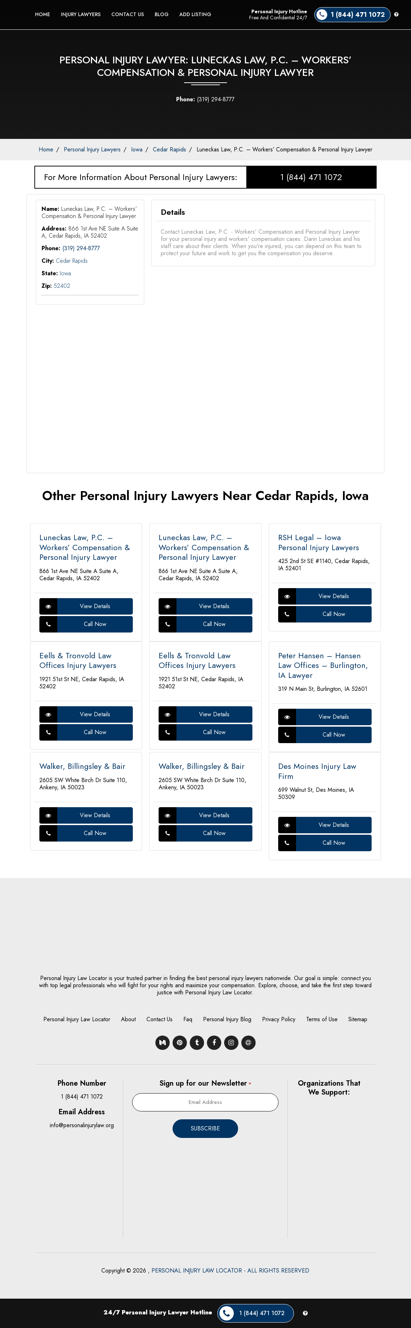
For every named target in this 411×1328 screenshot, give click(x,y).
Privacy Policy (278, 1019)
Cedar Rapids (169, 149)
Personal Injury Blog (227, 1019)
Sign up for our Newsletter (205, 1083)
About (128, 1019)
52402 (62, 286)
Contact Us (127, 14)
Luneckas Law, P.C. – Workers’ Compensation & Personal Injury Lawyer (284, 149)
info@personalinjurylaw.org (82, 1125)
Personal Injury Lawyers (92, 149)
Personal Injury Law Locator (76, 1019)
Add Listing (195, 14)
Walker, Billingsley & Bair (82, 766)
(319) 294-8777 (205, 99)
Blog (162, 14)
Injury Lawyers (81, 14)
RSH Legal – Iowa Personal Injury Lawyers (318, 542)
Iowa (136, 149)
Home (42, 14)
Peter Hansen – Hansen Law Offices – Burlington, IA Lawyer (323, 665)
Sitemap (357, 1019)
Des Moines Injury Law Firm (317, 771)
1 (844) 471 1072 (311, 177)
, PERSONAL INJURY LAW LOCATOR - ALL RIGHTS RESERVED (228, 1270)
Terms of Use (322, 1019)
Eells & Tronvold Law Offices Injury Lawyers (77, 660)
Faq (187, 1019)
